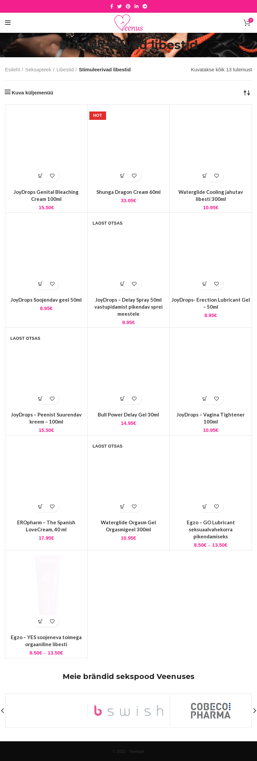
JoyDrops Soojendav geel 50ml (46, 300)
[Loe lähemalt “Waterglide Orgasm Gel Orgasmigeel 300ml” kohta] (122, 506)
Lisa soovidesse (52, 176)
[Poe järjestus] (247, 92)
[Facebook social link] (111, 6)
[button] (40, 176)
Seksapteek (38, 69)
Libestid (65, 69)
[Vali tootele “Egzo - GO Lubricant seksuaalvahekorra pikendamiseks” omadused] (205, 506)
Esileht (12, 69)
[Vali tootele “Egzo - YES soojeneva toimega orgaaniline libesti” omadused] (40, 621)
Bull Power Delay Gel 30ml (128, 414)
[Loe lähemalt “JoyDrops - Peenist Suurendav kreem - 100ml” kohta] (40, 398)
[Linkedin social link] (137, 6)
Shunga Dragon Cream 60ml (128, 192)
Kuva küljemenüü (32, 92)
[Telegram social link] (145, 6)
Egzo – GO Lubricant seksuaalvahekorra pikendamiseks (211, 529)
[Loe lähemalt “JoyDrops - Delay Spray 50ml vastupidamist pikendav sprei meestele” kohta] (122, 284)
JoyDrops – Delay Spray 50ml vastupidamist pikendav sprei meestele (128, 307)
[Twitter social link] (119, 6)
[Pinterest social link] (128, 6)
